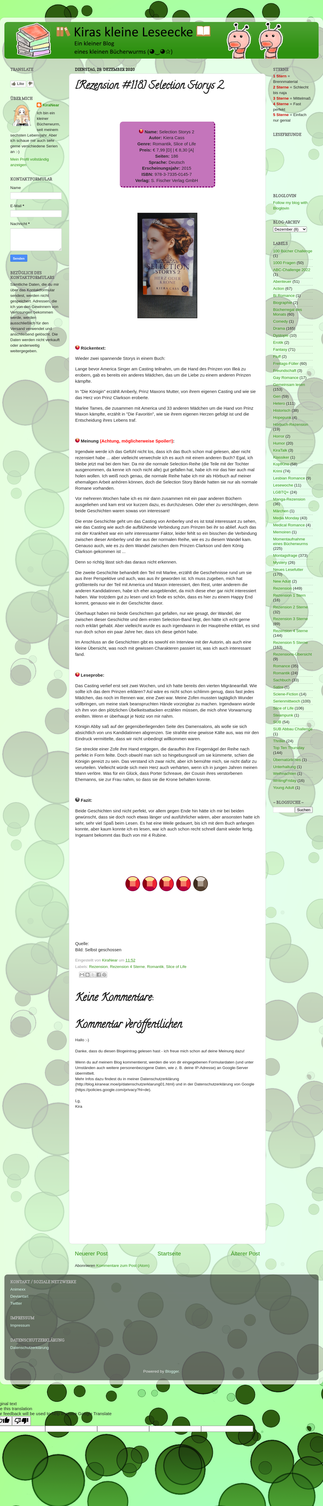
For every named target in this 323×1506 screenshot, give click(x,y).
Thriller (279, 741)
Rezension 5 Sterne (290, 642)
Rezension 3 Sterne (290, 619)
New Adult (282, 581)
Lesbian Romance (289, 478)
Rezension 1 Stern (289, 595)
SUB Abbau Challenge (292, 729)
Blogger (172, 1371)
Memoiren (282, 532)
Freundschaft (284, 370)
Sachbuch (282, 680)
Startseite (169, 1253)
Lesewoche (283, 485)
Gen (277, 396)
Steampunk (283, 715)
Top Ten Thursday (289, 748)
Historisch (281, 410)
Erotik (278, 342)
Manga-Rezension (289, 499)
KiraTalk (280, 450)
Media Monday (286, 518)
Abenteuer (282, 281)
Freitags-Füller (286, 363)
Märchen (281, 511)
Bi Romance (284, 295)
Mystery (280, 562)
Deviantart (19, 1296)
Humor (279, 443)
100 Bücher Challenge (292, 251)
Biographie (282, 302)
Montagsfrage (285, 555)
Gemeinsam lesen (289, 384)
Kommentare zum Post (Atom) (123, 1265)
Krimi (277, 471)
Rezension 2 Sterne (290, 607)
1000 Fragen (284, 263)
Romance (281, 666)
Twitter (16, 1303)
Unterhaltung (284, 767)
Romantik (155, 966)
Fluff (277, 356)
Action (278, 288)
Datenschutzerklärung (29, 1347)
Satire (278, 687)
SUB (277, 722)
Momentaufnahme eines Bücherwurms (290, 541)
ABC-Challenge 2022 (291, 270)
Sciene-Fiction (285, 694)
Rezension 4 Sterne (127, 966)
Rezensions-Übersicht (292, 654)
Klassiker (281, 457)
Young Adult (283, 787)
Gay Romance (285, 377)
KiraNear (51, 105)
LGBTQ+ (281, 492)
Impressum (20, 1325)
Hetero (279, 403)
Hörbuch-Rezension (290, 424)
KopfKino (281, 464)
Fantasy (280, 349)
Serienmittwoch (286, 701)
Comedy (280, 321)
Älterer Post (245, 1253)
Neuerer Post (91, 1253)
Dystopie (281, 335)
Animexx (18, 1289)
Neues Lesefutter (288, 569)
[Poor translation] (21, 1421)
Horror (278, 436)
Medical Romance (289, 525)
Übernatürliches (287, 760)
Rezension (98, 966)
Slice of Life (176, 966)
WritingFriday (284, 780)
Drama (279, 328)
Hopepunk (282, 417)
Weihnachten (284, 773)
